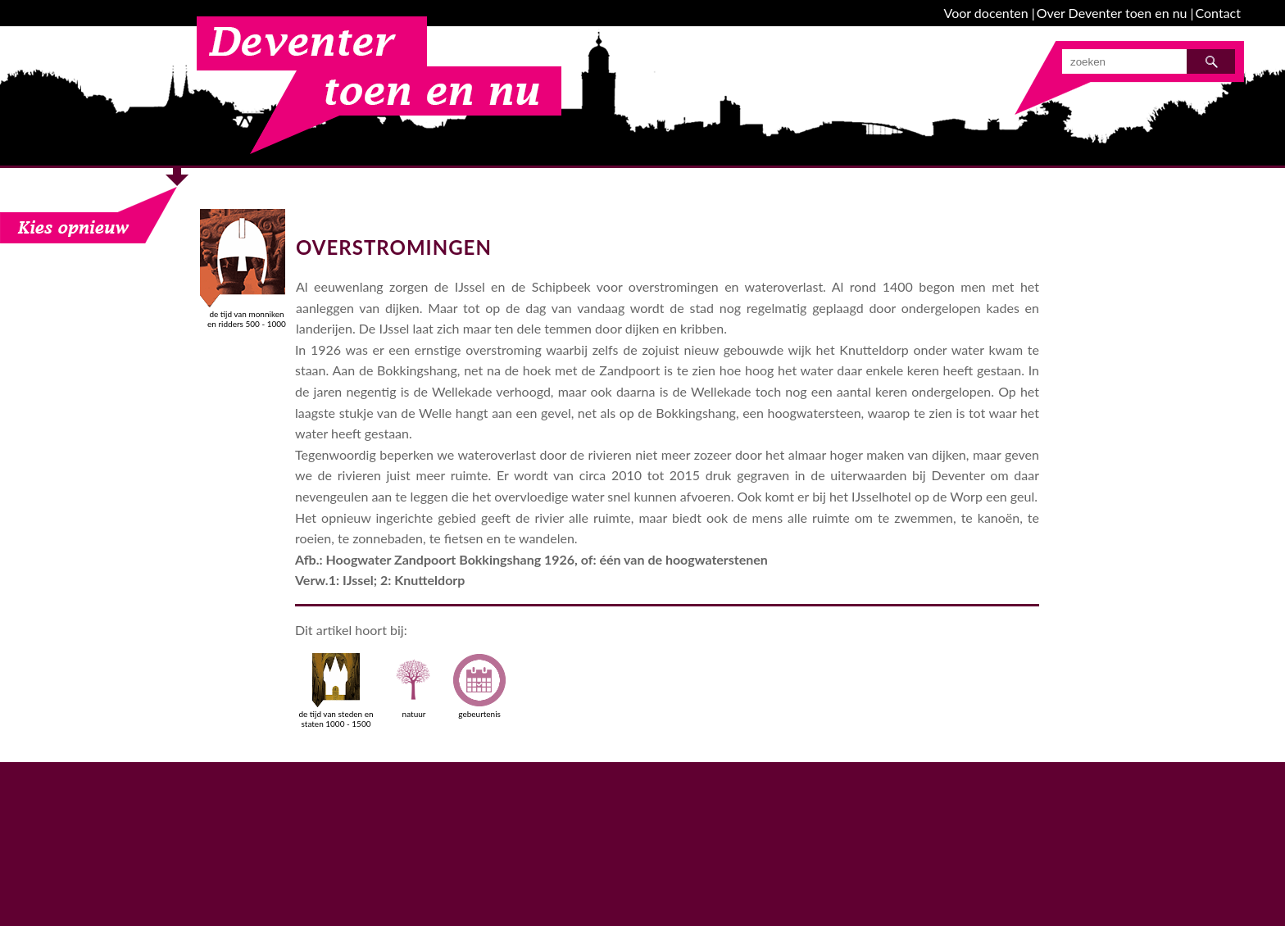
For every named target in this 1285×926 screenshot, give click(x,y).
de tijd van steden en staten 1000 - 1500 (335, 691)
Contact (1218, 12)
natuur (414, 686)
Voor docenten (986, 12)
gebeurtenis (479, 686)
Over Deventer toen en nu (1112, 12)
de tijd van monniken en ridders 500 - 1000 (246, 314)
